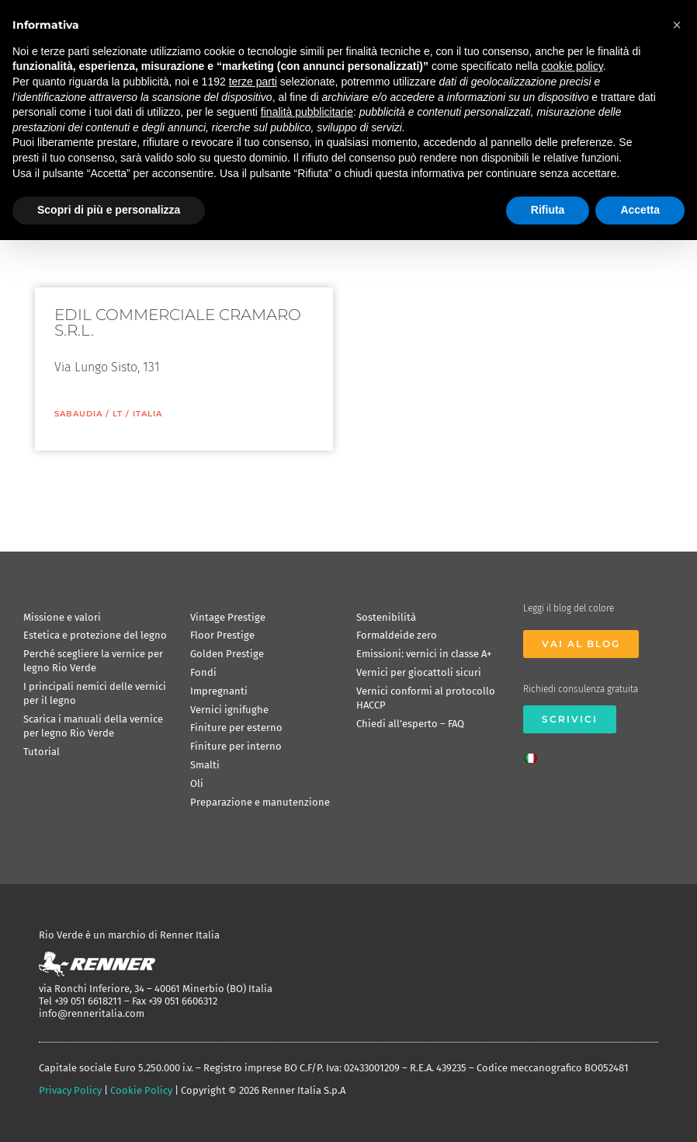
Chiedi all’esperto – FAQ (410, 723)
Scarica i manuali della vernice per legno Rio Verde (93, 726)
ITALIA (147, 414)
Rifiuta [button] (548, 210)
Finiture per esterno (236, 727)
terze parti (253, 81)
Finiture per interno (236, 746)
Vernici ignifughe (229, 709)
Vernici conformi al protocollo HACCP (425, 698)
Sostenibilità (386, 617)
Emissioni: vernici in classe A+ (423, 654)
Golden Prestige (227, 654)
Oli (196, 783)
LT (118, 414)
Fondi (203, 672)
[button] (676, 24)
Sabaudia (78, 414)
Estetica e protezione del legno (95, 635)
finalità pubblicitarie (307, 112)
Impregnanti (219, 691)
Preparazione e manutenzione (260, 802)
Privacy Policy (70, 1090)
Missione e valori (62, 617)
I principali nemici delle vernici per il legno (94, 693)
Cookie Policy (141, 1090)
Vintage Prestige (227, 617)
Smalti (205, 765)
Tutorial (41, 751)
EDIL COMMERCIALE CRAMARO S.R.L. (177, 322)
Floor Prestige (222, 635)
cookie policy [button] (572, 66)
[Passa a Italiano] (535, 753)
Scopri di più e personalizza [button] (108, 210)
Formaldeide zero (396, 635)
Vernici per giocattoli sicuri (418, 672)
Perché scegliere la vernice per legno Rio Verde (93, 661)
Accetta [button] (640, 210)
